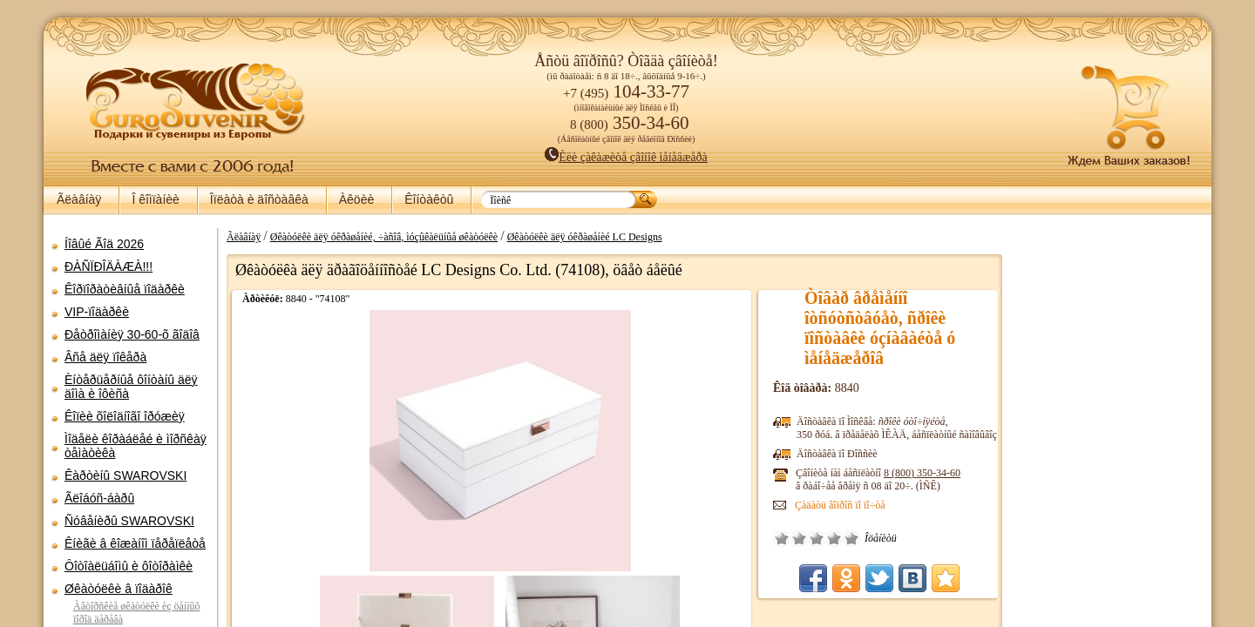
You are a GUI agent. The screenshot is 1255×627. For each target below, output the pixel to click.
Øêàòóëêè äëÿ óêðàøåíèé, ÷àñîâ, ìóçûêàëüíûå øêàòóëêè (384, 237)
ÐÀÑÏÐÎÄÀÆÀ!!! (108, 266)
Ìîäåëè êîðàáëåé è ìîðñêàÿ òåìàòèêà (135, 446)
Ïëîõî (799, 538)
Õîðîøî (834, 538)
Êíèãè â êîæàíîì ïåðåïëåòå (135, 543)
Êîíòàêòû (428, 199)
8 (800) (922, 473)
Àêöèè (356, 199)
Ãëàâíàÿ (79, 199)
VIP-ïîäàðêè (96, 312)
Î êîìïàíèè (155, 199)
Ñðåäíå (816, 538)
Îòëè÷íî (851, 538)
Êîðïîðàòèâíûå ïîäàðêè (124, 289)
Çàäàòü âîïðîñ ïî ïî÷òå (840, 505)
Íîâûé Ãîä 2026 (104, 244)
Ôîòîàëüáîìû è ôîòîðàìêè (128, 566)
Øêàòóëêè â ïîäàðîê (118, 589)
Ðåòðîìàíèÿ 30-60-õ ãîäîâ (132, 334)
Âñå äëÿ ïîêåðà (105, 357)
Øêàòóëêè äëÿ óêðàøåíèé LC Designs (584, 237)
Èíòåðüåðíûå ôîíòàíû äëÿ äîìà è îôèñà (131, 387)
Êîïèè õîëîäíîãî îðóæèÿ (124, 416)
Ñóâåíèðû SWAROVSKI (129, 521)
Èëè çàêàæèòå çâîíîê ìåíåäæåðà (626, 157)
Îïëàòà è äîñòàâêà (259, 199)
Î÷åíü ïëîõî (781, 538)
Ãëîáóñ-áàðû (99, 498)
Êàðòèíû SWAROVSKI (125, 475)
